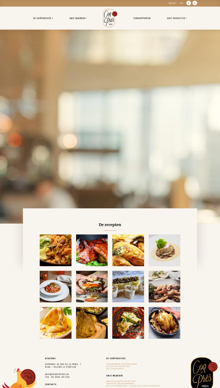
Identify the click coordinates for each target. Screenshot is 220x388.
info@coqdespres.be (57, 374)
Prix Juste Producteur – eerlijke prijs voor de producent (133, 386)
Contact (172, 3)
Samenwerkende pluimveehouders (121, 364)
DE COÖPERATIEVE (42, 18)
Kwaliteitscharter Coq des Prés (121, 381)
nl (181, 3)
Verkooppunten (142, 18)
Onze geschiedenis (114, 368)
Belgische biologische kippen (110, 18)
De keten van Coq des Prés (118, 366)
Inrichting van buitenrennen (120, 383)
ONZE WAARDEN (77, 18)
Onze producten (176, 18)
